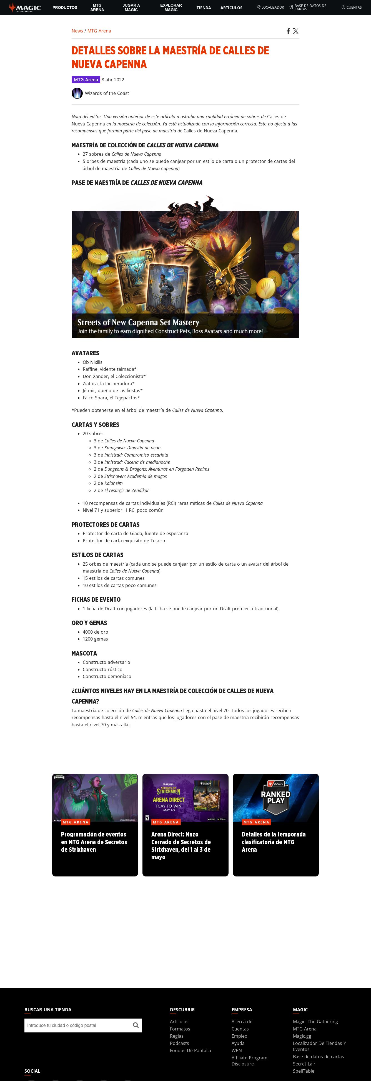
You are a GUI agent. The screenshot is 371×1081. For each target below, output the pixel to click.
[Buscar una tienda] (135, 1025)
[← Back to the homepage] (25, 7)
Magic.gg (302, 1036)
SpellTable (303, 1071)
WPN (237, 1050)
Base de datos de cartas (307, 7)
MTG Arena (97, 7)
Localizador (270, 7)
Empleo (239, 1036)
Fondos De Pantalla (190, 1050)
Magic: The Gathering (315, 1022)
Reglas (177, 1036)
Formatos (180, 1029)
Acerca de (242, 1022)
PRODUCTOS (64, 7)
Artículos (231, 7)
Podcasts (179, 1043)
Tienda (204, 7)
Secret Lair (304, 1064)
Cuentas (351, 7)
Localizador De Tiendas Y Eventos (319, 1046)
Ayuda (238, 1043)
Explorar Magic (171, 7)
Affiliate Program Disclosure (249, 1061)
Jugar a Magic (131, 7)
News (77, 31)
